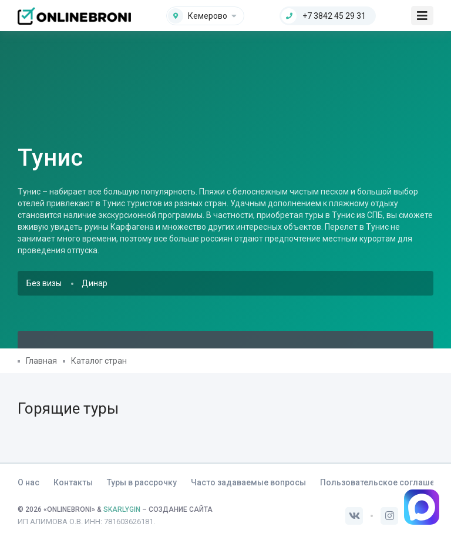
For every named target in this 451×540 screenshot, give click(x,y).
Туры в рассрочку (142, 482)
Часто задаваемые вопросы (248, 482)
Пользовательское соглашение (384, 482)
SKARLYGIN (121, 509)
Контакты (73, 482)
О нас (28, 482)
